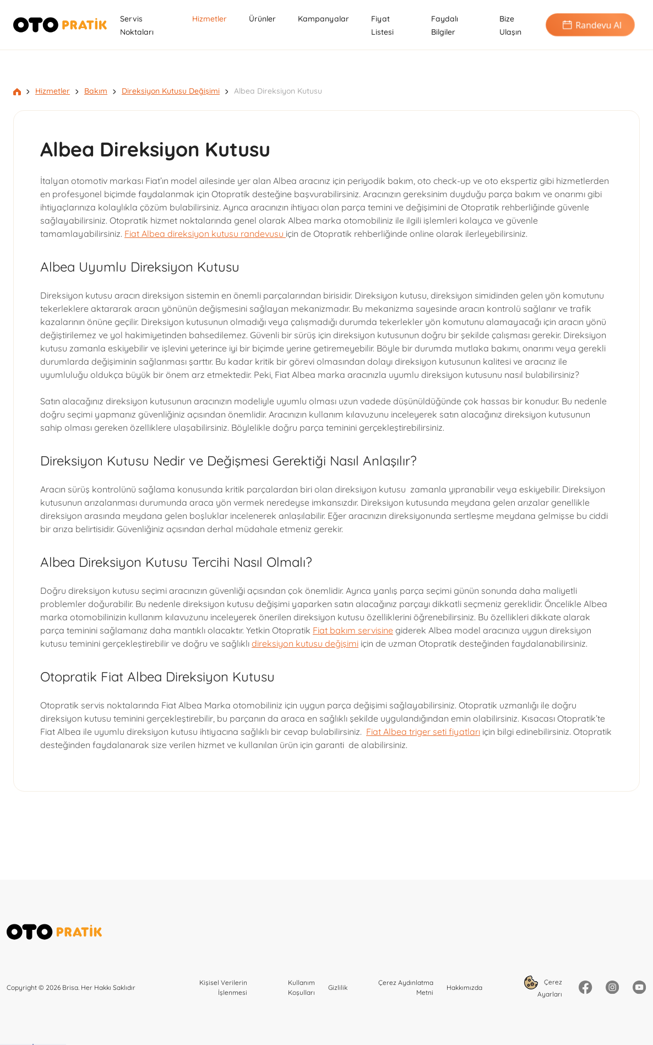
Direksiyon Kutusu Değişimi (171, 91)
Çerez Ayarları (543, 987)
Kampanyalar (323, 19)
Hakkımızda (464, 987)
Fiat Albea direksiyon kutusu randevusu (205, 233)
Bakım (95, 91)
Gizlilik (337, 987)
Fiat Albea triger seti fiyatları (423, 731)
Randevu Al (590, 25)
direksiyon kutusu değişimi (305, 643)
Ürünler (262, 19)
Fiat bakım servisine (353, 630)
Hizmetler (209, 19)
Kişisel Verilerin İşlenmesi (223, 987)
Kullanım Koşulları (301, 987)
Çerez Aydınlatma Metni (405, 987)
